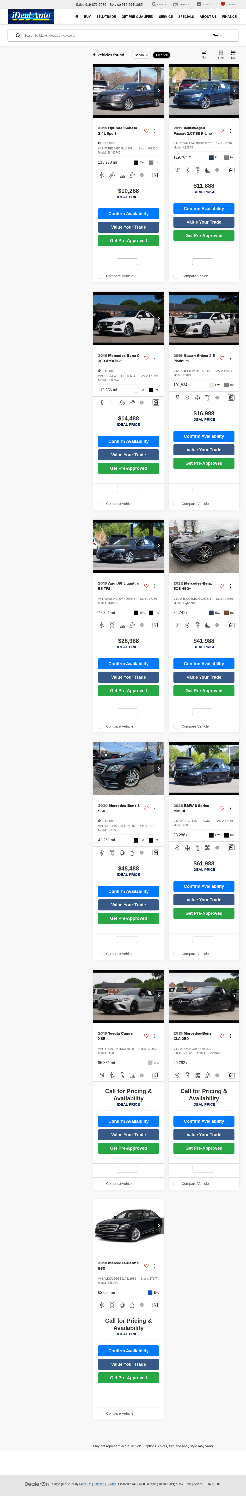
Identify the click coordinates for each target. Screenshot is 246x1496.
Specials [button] (186, 16)
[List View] (233, 55)
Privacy (111, 1484)
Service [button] (166, 16)
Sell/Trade (106, 16)
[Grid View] (220, 55)
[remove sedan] (141, 55)
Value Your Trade (128, 227)
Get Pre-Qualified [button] (137, 16)
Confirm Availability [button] (128, 213)
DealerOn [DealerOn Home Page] (85, 1484)
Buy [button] (87, 16)
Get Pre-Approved (128, 240)
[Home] (76, 16)
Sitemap (99, 1484)
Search (218, 35)
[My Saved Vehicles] (227, 4)
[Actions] (155, 131)
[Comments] (156, 175)
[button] (159, 91)
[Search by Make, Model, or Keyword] (116, 35)
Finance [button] (229, 16)
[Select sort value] (206, 55)
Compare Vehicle (119, 276)
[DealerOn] (37, 1484)
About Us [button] (208, 16)
